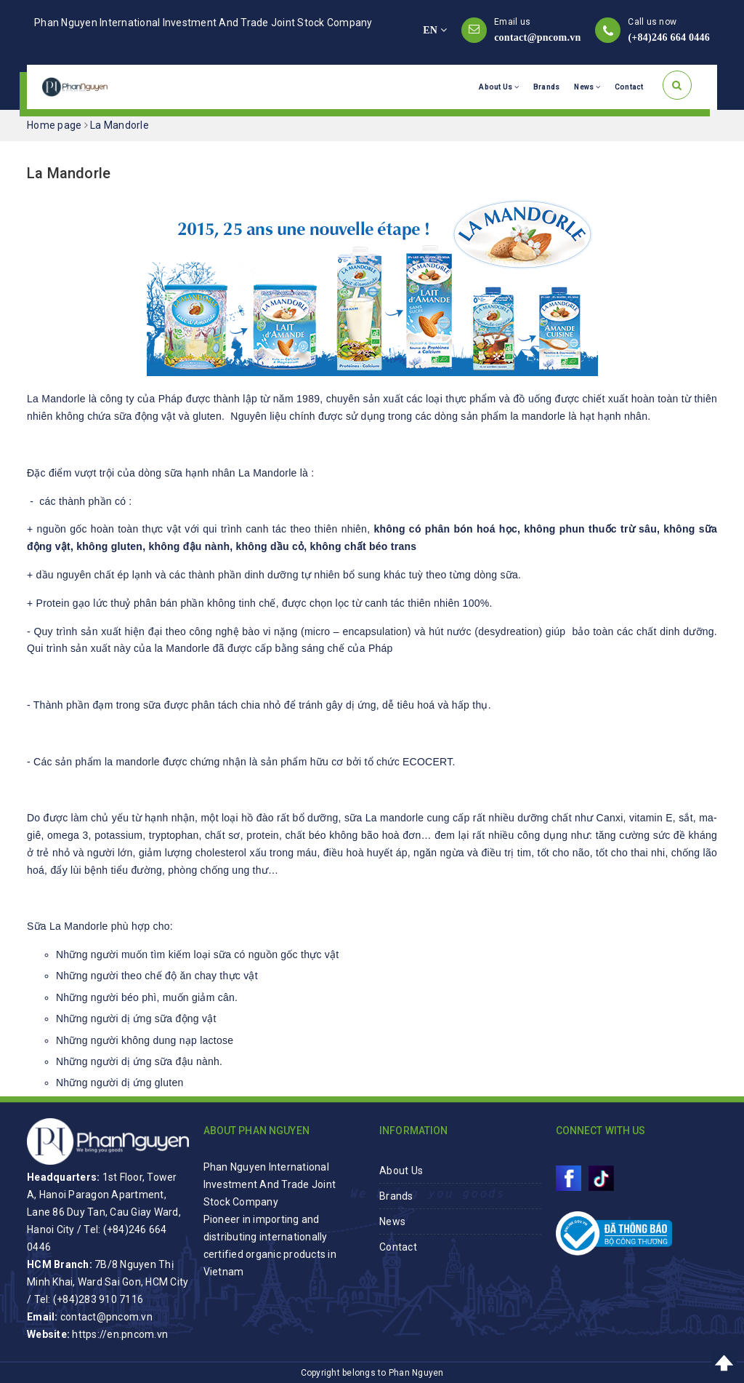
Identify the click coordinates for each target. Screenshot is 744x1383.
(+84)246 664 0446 (669, 37)
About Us (499, 87)
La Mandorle (68, 173)
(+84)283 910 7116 (98, 1299)
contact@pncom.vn (537, 37)
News (587, 87)
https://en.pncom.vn (120, 1334)
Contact (629, 87)
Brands (546, 87)
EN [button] (435, 30)
